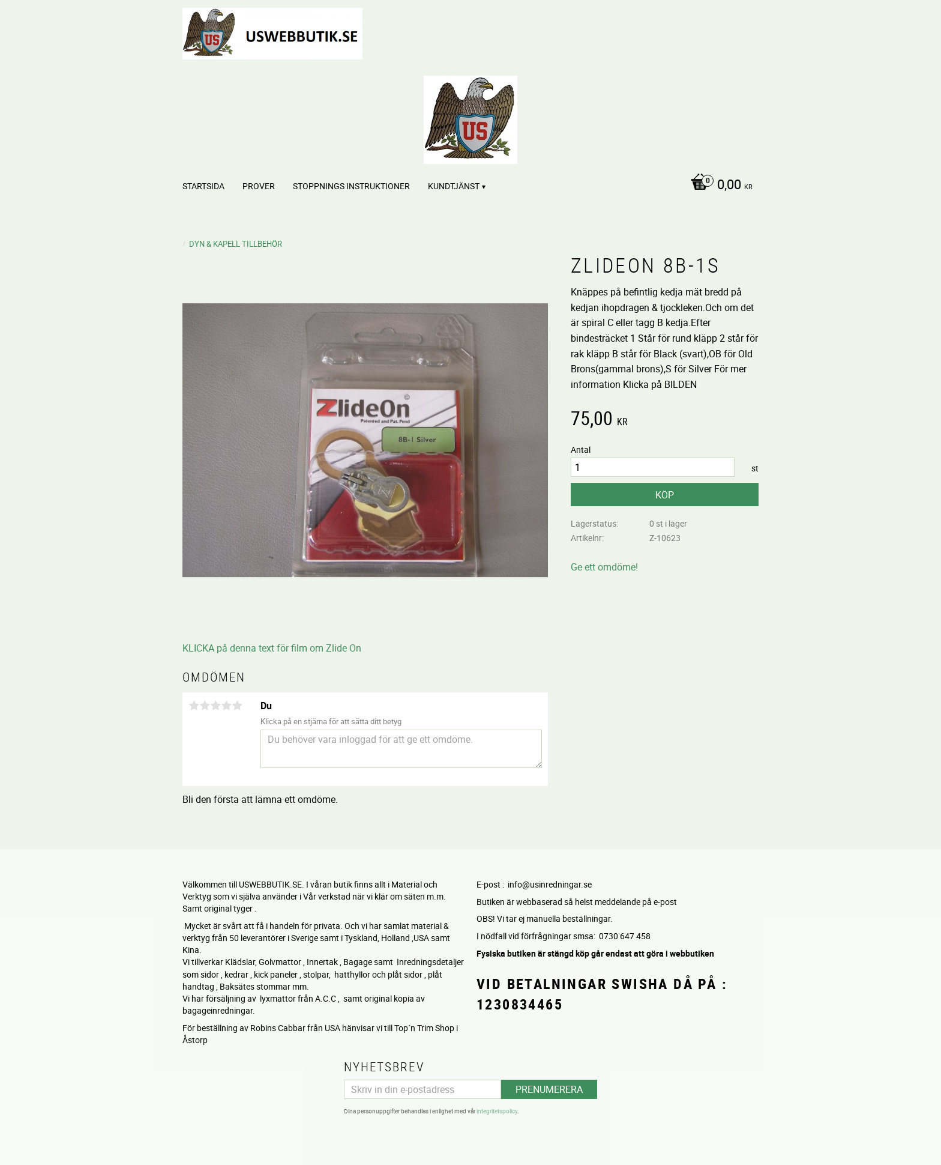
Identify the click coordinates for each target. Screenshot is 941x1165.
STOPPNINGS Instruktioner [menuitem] (351, 186)
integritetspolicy (497, 1111)
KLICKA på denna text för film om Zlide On (271, 648)
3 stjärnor (215, 705)
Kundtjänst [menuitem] (454, 186)
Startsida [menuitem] (203, 186)
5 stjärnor (237, 705)
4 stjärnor (226, 705)
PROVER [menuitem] (258, 186)
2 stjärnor (204, 705)
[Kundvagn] (719, 185)
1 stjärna (193, 705)
